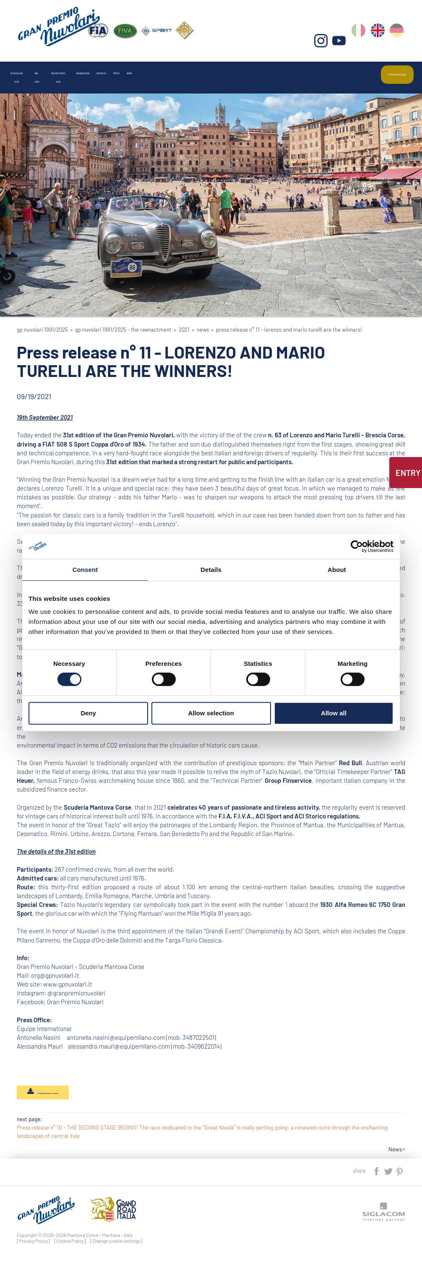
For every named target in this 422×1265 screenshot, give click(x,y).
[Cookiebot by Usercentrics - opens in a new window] (356, 546)
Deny (88, 713)
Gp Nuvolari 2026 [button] (34, 68)
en (380, 42)
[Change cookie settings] (116, 1245)
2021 (184, 329)
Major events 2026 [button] (130, 68)
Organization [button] (184, 68)
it (362, 42)
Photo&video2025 (384, 68)
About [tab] (337, 569)
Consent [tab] (85, 569)
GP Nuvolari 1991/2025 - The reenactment (123, 329)
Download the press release (63, 1095)
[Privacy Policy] (33, 1245)
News (293, 68)
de (398, 42)
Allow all (333, 713)
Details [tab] (211, 569)
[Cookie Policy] (70, 1245)
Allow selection (211, 713)
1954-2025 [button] (80, 68)
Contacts (227, 68)
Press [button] (262, 68)
